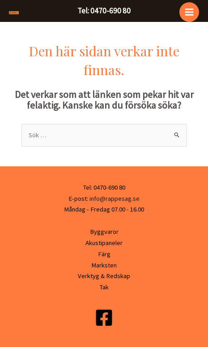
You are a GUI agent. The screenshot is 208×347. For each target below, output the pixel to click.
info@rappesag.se (114, 199)
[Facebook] (104, 318)
